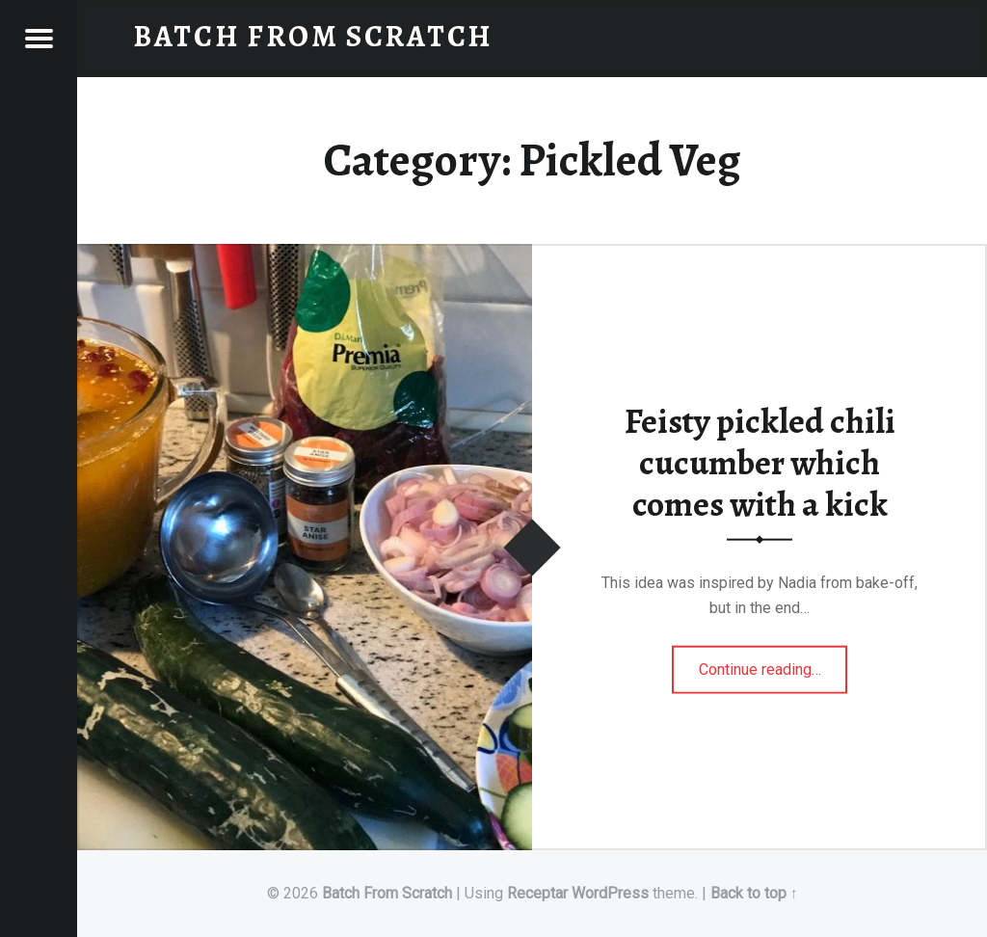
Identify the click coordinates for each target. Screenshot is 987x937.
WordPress (610, 893)
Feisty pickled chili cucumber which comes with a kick (760, 462)
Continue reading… (773, 662)
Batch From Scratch (387, 893)
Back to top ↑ (754, 893)
